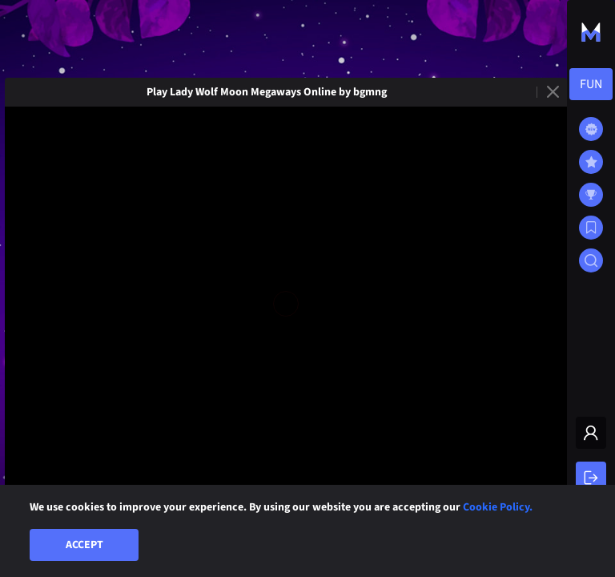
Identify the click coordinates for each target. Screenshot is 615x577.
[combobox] (591, 84)
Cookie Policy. (498, 507)
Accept (84, 545)
